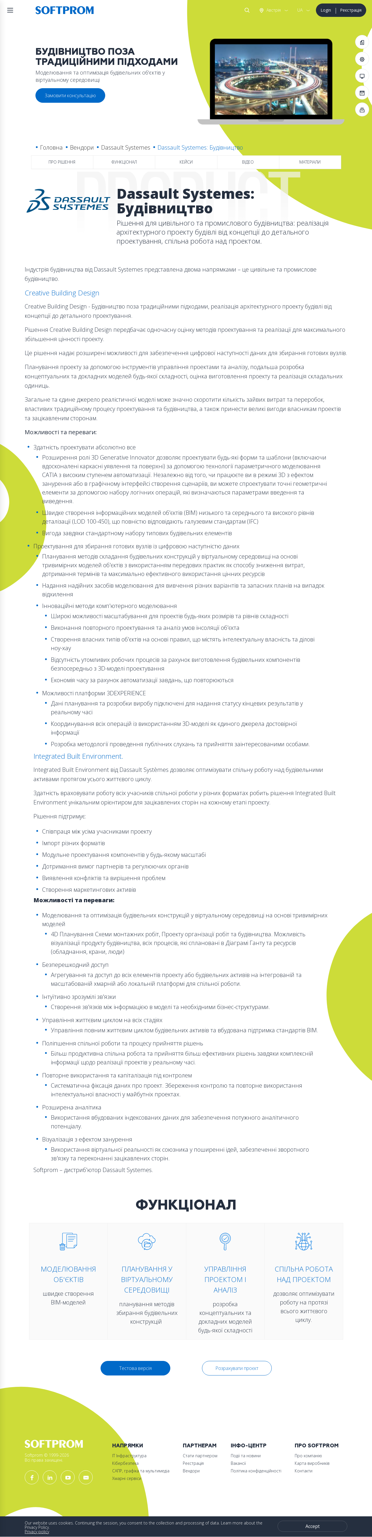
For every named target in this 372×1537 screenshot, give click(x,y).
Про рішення (62, 162)
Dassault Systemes (125, 147)
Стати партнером (200, 1455)
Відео (248, 162)
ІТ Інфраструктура (129, 1455)
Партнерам (200, 1445)
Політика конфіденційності (256, 1471)
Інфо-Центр (249, 1445)
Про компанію (308, 1455)
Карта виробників (312, 1463)
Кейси (186, 162)
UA (300, 10)
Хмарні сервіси (126, 1478)
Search (246, 10)
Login (326, 10)
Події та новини (246, 1455)
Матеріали (310, 162)
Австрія (273, 10)
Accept (312, 1526)
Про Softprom (317, 1445)
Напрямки (127, 1445)
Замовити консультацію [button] (70, 95)
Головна (51, 147)
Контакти (303, 1471)
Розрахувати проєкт (236, 1368)
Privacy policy (37, 1531)
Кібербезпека (125, 1463)
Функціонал (124, 162)
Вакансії (238, 1463)
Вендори (82, 147)
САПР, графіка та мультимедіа (140, 1471)
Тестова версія (135, 1368)
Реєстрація (351, 10)
